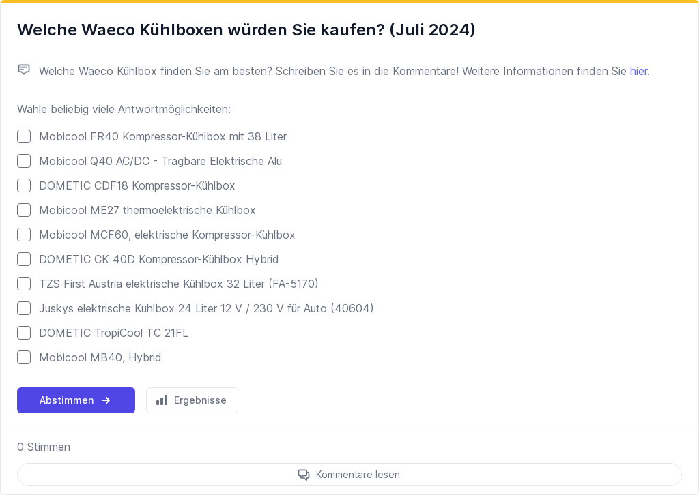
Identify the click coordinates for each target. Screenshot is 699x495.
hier (638, 71)
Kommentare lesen (358, 474)
